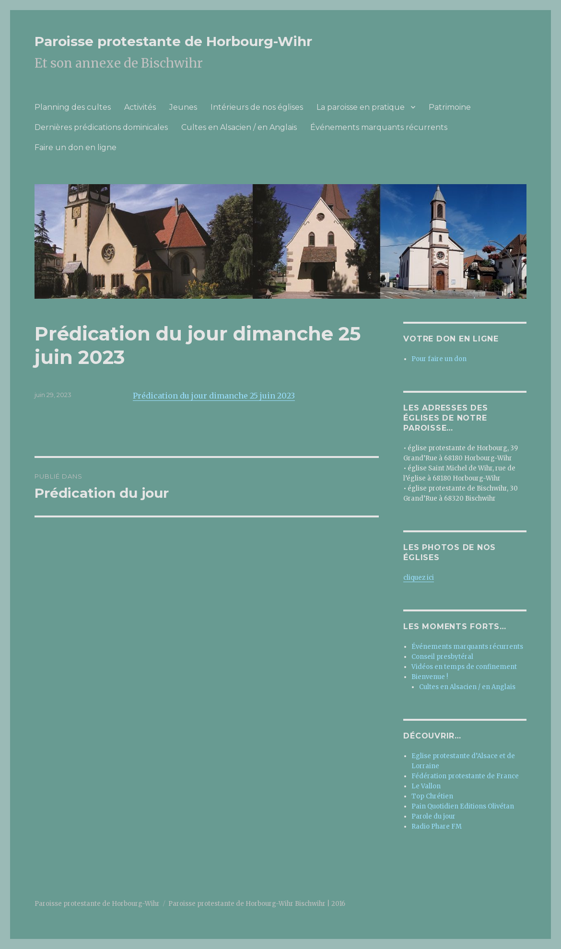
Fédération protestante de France (465, 776)
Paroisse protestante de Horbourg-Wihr (173, 41)
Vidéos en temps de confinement (464, 667)
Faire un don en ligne (76, 147)
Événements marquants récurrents (378, 127)
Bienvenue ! (429, 677)
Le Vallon (426, 786)
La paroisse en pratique (360, 107)
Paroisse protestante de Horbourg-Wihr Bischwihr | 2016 (256, 904)
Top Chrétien (432, 796)
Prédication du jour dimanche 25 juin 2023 (214, 395)
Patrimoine (450, 107)
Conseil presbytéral (442, 657)
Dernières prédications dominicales (101, 127)
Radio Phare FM (436, 826)
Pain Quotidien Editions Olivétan (462, 806)
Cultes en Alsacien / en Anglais (239, 127)
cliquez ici (418, 578)
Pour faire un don (439, 359)
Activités (140, 107)
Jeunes (183, 107)
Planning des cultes (73, 107)
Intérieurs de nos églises (256, 107)
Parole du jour (433, 816)
